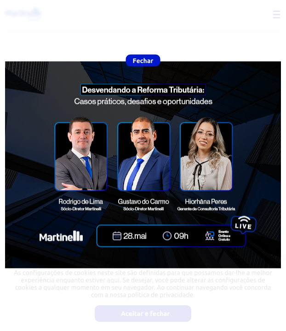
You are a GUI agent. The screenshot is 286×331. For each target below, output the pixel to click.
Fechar (143, 60)
